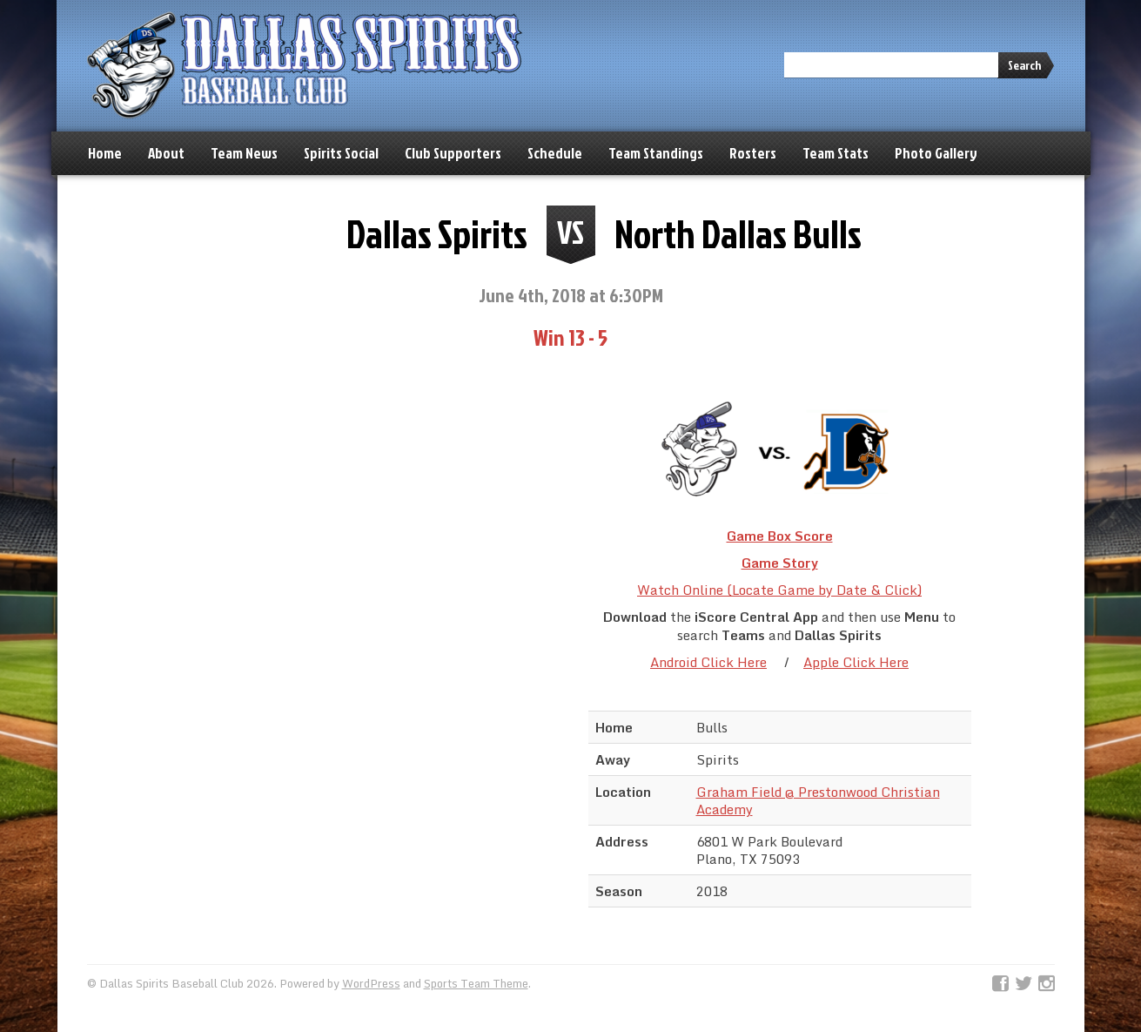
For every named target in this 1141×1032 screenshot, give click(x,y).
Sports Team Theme (476, 983)
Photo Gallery (936, 153)
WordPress (371, 983)
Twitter (1023, 984)
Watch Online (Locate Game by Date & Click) (779, 589)
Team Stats (835, 153)
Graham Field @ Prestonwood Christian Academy (818, 800)
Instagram (1046, 984)
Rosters (752, 153)
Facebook (1000, 984)
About (166, 153)
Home (105, 153)
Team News (244, 153)
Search (1024, 65)
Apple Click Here (856, 661)
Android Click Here (708, 661)
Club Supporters (453, 153)
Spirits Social (341, 153)
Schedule (554, 153)
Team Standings (655, 153)
